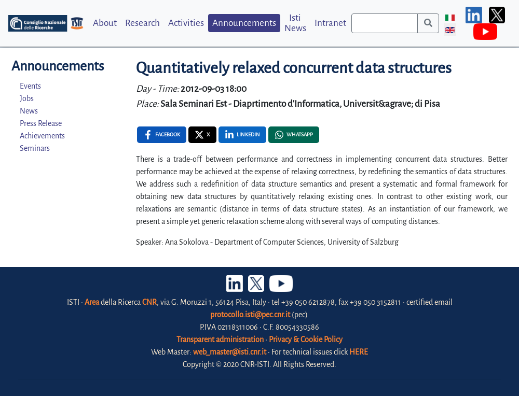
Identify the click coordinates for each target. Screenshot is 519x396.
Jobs (27, 98)
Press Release (41, 123)
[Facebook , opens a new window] (161, 134)
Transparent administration (220, 339)
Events (30, 86)
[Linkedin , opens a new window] (242, 134)
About (105, 23)
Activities (186, 23)
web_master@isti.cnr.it (229, 352)
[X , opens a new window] (202, 134)
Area (92, 302)
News (29, 111)
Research (142, 23)
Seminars (35, 148)
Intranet (330, 23)
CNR (149, 302)
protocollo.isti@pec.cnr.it (250, 314)
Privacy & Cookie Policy (306, 339)
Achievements (42, 136)
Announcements (244, 23)
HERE (358, 352)
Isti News (295, 23)
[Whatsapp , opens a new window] (293, 134)
